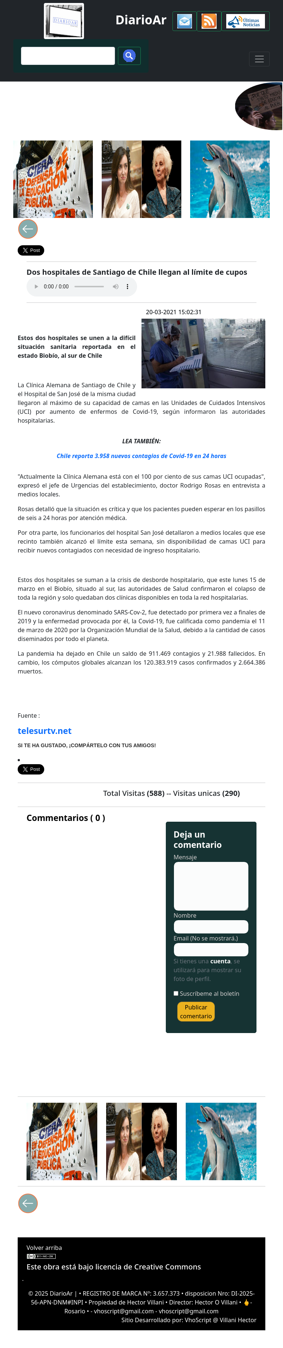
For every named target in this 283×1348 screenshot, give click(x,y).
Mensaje (185, 857)
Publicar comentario (196, 1011)
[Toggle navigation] (259, 59)
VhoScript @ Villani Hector (220, 1320)
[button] (184, 21)
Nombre (185, 915)
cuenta (220, 961)
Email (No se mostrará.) (206, 938)
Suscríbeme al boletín (210, 994)
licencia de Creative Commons (148, 1267)
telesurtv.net (44, 731)
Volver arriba (44, 1248)
